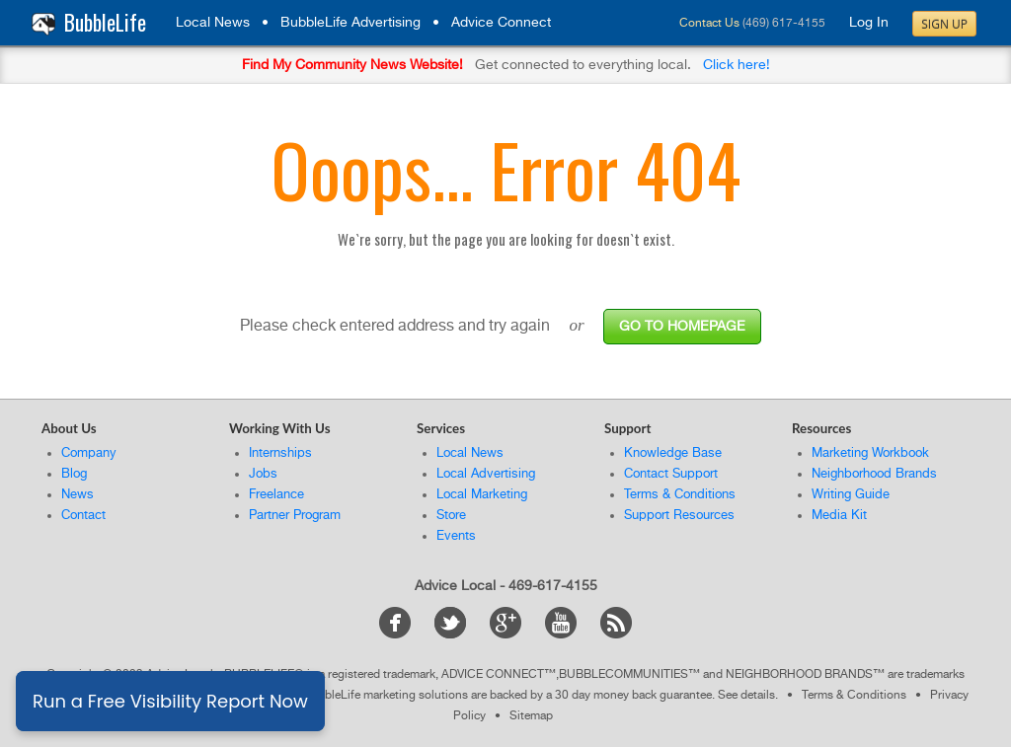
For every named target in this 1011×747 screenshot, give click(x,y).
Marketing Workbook (870, 453)
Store (451, 515)
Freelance (276, 494)
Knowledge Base (673, 453)
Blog (74, 474)
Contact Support (671, 474)
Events (456, 536)
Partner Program (295, 515)
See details (746, 696)
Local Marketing (481, 494)
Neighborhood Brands (874, 474)
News (77, 494)
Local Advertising (485, 474)
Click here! (736, 65)
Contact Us (709, 24)
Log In (869, 23)
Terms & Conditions (680, 494)
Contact (83, 515)
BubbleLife (105, 22)
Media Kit (839, 515)
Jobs (263, 474)
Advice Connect (501, 23)
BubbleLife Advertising (350, 23)
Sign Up (944, 24)
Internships (280, 453)
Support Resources (679, 515)
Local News (213, 23)
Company (89, 453)
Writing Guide (851, 494)
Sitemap (531, 716)
